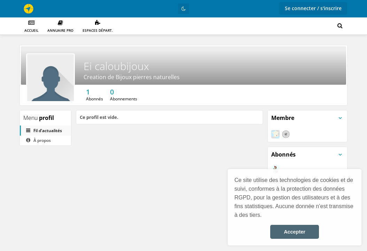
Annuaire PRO (60, 26)
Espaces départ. (98, 26)
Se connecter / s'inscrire (313, 8)
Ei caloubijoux (116, 66)
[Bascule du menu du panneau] (340, 118)
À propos (38, 140)
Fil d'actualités (44, 131)
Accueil (31, 26)
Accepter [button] (294, 232)
